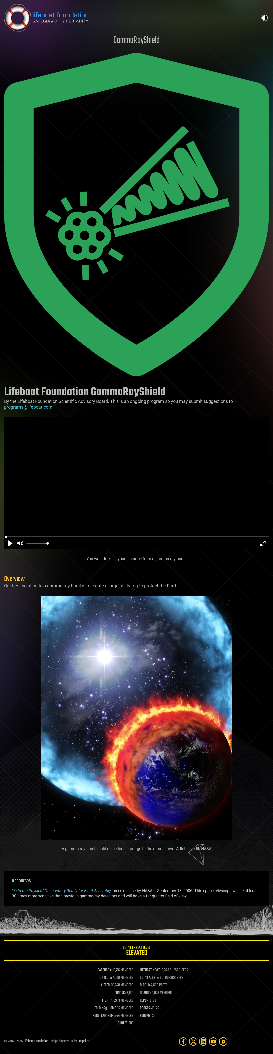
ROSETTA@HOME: (104, 1016)
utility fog (129, 585)
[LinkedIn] (203, 1041)
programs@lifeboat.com (28, 407)
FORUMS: (145, 1016)
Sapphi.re (83, 1041)
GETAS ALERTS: (149, 978)
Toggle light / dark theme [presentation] (264, 18)
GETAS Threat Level (136, 951)
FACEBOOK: (105, 970)
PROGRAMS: (147, 1008)
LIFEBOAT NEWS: (150, 970)
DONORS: (120, 993)
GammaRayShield (136, 40)
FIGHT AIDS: (110, 1000)
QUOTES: (123, 1023)
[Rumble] (223, 1041)
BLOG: (143, 985)
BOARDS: (145, 993)
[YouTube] (213, 1041)
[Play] (10, 543)
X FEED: (105, 985)
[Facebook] (183, 1041)
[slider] (137, 537)
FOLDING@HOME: (105, 1008)
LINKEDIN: (105, 978)
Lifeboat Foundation (36, 1041)
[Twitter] (193, 1041)
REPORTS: (146, 1000)
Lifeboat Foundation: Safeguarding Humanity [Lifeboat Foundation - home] (124, 18)
